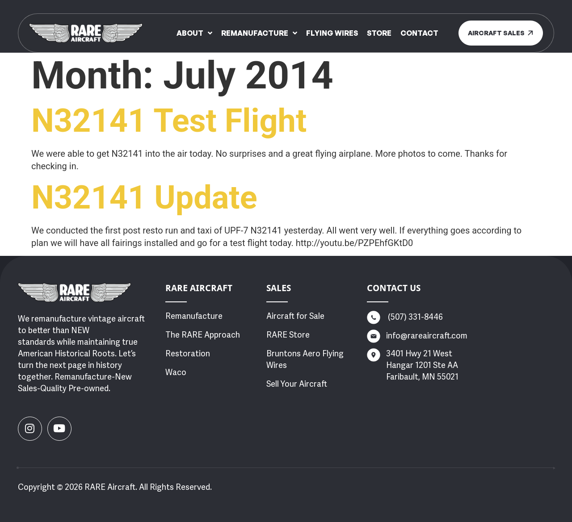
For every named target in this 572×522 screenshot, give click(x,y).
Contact (419, 33)
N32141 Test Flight (169, 121)
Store (379, 33)
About (194, 33)
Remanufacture (259, 33)
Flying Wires (332, 33)
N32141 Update (144, 198)
